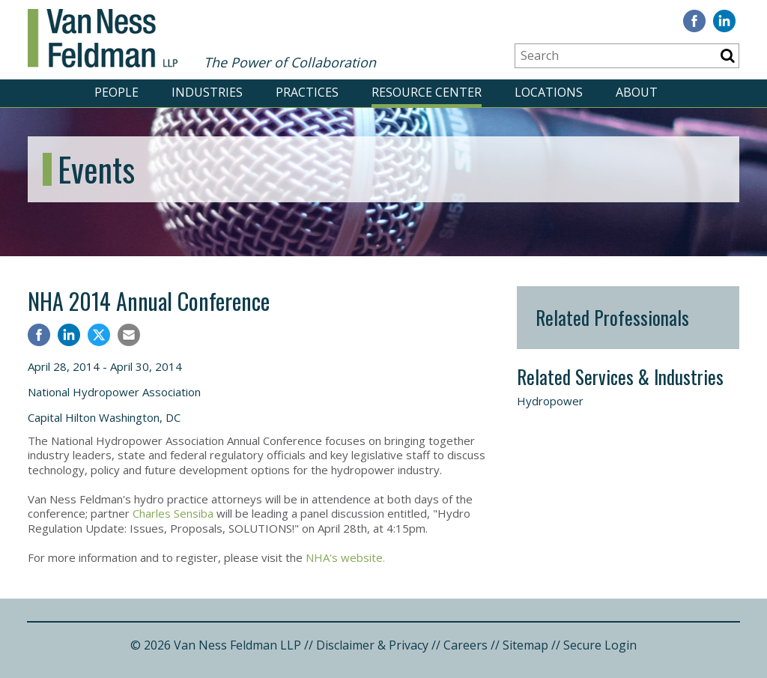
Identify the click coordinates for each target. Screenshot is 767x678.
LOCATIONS (549, 92)
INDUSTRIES (207, 92)
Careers (465, 645)
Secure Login (600, 645)
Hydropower (550, 400)
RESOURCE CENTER (427, 92)
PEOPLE (116, 92)
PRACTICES (307, 92)
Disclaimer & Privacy (372, 645)
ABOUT (637, 92)
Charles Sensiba (174, 513)
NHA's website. (345, 557)
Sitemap (525, 645)
